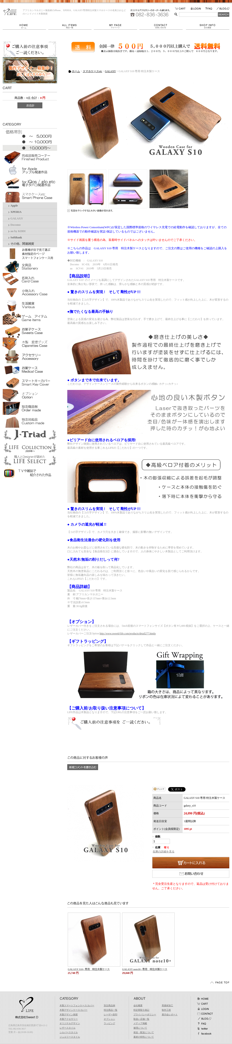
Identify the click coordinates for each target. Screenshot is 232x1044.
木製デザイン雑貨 (69, 1014)
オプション (109, 1019)
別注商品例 (109, 1005)
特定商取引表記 (141, 1010)
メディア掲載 (140, 1023)
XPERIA (16, 212)
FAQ (210, 9)
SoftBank (16, 237)
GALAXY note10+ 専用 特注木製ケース (144, 969)
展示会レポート (170, 1014)
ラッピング (109, 1023)
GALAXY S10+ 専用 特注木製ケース (89, 969)
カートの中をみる (183, 9)
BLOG (222, 9)
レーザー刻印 (110, 1014)
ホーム (25, 26)
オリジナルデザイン (70, 1023)
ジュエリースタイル (70, 1037)
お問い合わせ (162, 26)
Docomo (15, 224)
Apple (14, 205)
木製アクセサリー (69, 1019)
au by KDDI (18, 231)
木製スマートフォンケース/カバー (77, 1005)
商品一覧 (71, 26)
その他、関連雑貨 (22, 243)
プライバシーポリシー (144, 1014)
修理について (140, 1028)
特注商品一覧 (110, 1010)
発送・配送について (143, 1032)
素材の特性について (143, 1037)
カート (203, 1003)
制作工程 (166, 1010)
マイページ (116, 26)
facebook (204, 1033)
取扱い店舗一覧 (141, 1019)
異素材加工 (167, 1005)
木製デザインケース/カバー (73, 1010)
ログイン (203, 1008)
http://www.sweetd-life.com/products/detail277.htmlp (128, 633)
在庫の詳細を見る (163, 851)
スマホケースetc (92, 71)
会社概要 (207, 26)
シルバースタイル (69, 1032)
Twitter (203, 1028)
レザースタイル (67, 1028)
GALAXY (16, 218)
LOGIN (198, 9)
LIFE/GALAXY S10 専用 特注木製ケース (10, 12)
